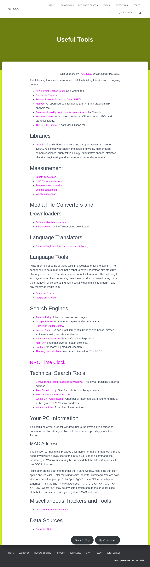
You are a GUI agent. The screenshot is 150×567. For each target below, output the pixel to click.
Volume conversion (47, 189)
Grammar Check (45, 293)
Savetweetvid (43, 226)
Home (53, 5)
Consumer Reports (47, 95)
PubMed (41, 347)
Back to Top (80, 540)
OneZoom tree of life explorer (53, 509)
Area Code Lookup (47, 390)
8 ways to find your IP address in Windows (60, 381)
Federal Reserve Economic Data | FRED (59, 99)
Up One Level (107, 540)
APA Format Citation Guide (51, 90)
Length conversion (46, 176)
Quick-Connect (126, 13)
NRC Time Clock (50, 362)
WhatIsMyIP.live (45, 407)
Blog (111, 13)
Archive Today (44, 317)
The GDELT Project (47, 125)
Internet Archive (45, 330)
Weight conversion (46, 194)
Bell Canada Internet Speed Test (55, 394)
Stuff (138, 5)
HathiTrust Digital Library (50, 325)
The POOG (85, 73)
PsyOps (107, 5)
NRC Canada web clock (50, 181)
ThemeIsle (139, 560)
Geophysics (123, 5)
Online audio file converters (52, 222)
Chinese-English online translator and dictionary (64, 246)
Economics (67, 5)
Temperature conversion (50, 185)
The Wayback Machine (49, 351)
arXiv (39, 144)
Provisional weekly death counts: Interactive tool (64, 112)
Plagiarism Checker (47, 297)
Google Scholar (45, 321)
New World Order (88, 5)
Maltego (40, 103)
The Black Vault (45, 116)
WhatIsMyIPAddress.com (50, 398)
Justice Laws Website (48, 338)
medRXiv (41, 342)
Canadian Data (44, 529)
